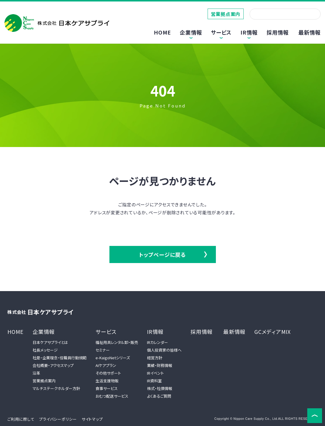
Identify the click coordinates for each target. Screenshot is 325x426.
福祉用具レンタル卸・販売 (117, 342)
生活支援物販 (107, 380)
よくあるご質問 (159, 396)
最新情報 (309, 32)
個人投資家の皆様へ (164, 350)
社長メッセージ (45, 350)
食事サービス (107, 388)
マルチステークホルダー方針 (56, 388)
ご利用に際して (20, 419)
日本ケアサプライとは (50, 342)
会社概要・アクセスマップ (53, 365)
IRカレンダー (157, 342)
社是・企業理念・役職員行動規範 (60, 357)
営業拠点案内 (226, 13)
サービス (106, 331)
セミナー (103, 350)
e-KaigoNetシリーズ (113, 357)
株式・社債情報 (159, 388)
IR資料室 (154, 380)
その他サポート (108, 373)
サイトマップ (92, 419)
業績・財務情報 (159, 365)
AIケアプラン (106, 365)
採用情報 (277, 32)
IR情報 (155, 331)
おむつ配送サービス (112, 396)
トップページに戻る (162, 254)
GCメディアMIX (272, 331)
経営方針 (154, 357)
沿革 (36, 373)
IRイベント (155, 373)
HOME (162, 32)
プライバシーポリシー (58, 419)
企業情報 (44, 331)
